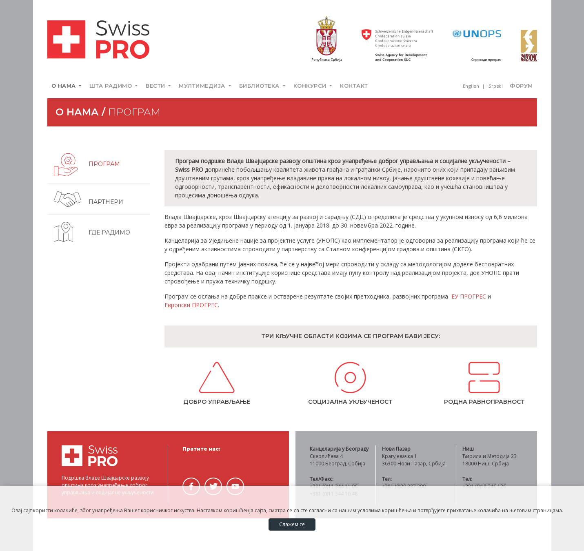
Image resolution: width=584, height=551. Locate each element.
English (472, 86)
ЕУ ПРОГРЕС (468, 296)
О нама (64, 85)
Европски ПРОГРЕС (191, 305)
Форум (521, 85)
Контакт (354, 85)
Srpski (496, 86)
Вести (156, 85)
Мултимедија (203, 85)
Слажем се (292, 524)
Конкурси (311, 85)
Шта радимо (111, 85)
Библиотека (260, 85)
